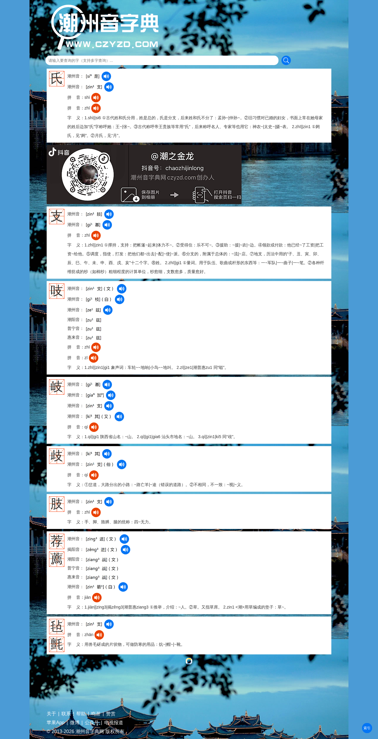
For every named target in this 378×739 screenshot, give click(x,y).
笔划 (367, 728)
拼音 (367, 728)
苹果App (55, 722)
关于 (51, 713)
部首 (367, 728)
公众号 (92, 722)
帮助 (81, 713)
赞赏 (110, 713)
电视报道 (113, 722)
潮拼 (367, 728)
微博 (74, 722)
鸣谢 (95, 713)
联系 (66, 713)
